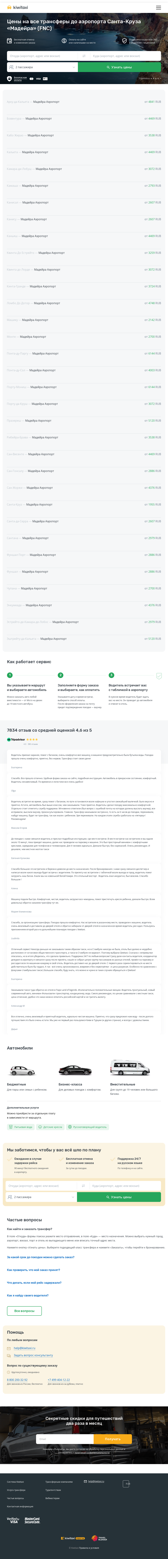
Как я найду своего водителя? (27, 1295)
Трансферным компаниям (59, 1481)
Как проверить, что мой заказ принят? (33, 1270)
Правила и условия (89, 1547)
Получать (113, 1439)
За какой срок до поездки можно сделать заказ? (40, 1257)
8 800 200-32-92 (17, 1380)
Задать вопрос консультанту (33, 1355)
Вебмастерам (52, 1498)
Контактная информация (20, 1506)
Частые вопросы (15, 1498)
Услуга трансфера (16, 1490)
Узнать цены (119, 67)
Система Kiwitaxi (15, 1481)
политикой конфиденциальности (92, 1452)
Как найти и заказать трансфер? (29, 1229)
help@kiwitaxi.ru (24, 1348)
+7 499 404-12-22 (59, 1380)
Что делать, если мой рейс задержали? (34, 1282)
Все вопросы (24, 1311)
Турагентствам (53, 1490)
